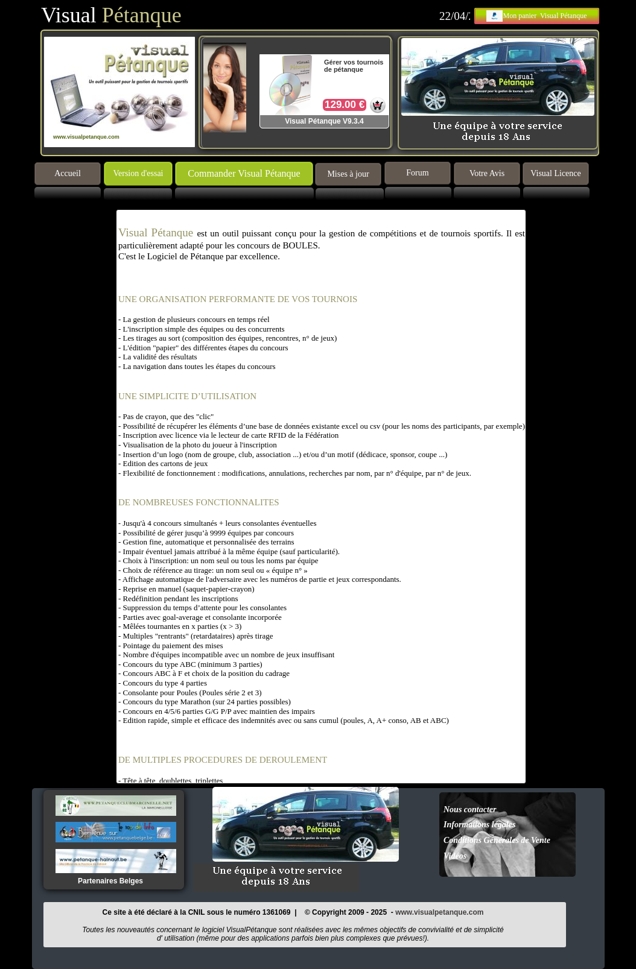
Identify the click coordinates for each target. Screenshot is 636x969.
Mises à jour (348, 173)
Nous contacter (470, 809)
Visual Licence (555, 173)
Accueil (67, 173)
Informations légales (479, 824)
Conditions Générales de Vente (497, 840)
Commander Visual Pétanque (244, 173)
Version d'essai (138, 173)
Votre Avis (486, 173)
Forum (417, 172)
